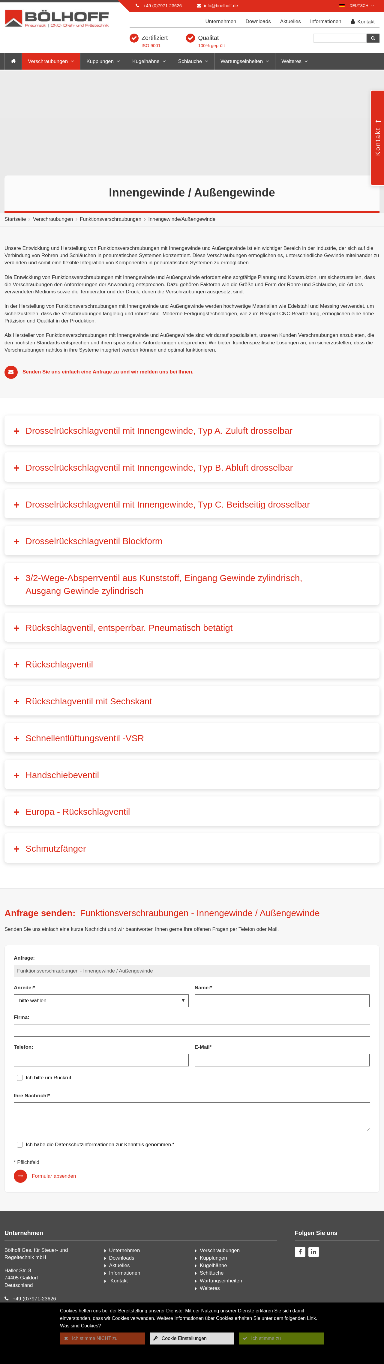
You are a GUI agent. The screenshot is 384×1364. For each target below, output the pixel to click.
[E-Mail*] (282, 1060)
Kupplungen (100, 61)
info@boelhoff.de (221, 5)
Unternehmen (221, 21)
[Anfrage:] (192, 971)
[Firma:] (192, 1030)
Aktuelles (290, 21)
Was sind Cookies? (80, 1325)
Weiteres (291, 61)
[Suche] (340, 38)
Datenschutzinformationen (84, 1144)
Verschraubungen (48, 61)
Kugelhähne (146, 61)
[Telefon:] (101, 1060)
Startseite (15, 219)
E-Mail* (203, 1047)
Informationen (325, 21)
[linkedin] (313, 1252)
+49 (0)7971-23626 (162, 5)
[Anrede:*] (101, 1000)
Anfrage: (24, 958)
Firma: (21, 1017)
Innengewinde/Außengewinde (181, 219)
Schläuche (190, 61)
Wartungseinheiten (241, 61)
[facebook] (300, 1252)
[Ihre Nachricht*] (192, 1116)
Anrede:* (24, 988)
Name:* (203, 988)
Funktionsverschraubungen (110, 219)
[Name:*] (282, 1000)
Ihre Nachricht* (32, 1096)
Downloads (258, 21)
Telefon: (23, 1047)
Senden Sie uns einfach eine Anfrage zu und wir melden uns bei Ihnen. (108, 372)
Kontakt (363, 21)
